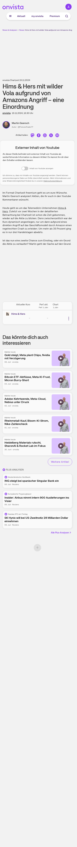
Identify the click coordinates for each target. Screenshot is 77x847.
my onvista (37, 16)
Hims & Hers (18, 313)
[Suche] (67, 16)
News (21, 30)
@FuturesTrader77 (25, 127)
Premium (55, 16)
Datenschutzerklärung (52, 181)
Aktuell (21, 16)
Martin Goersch (20, 123)
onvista (6, 113)
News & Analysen (9, 30)
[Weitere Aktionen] (68, 318)
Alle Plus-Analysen (61, 532)
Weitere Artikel (60, 461)
